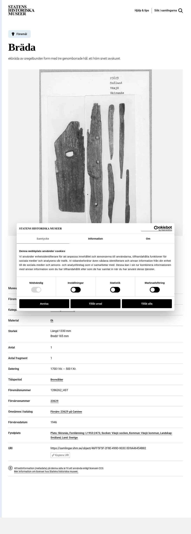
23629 (54, 401)
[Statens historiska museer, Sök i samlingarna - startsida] (21, 10)
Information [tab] (95, 238)
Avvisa (44, 303)
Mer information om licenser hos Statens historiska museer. (46, 471)
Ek (52, 320)
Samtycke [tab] (43, 238)
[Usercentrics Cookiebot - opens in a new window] (156, 228)
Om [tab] (148, 238)
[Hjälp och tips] (142, 10)
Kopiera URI (60, 455)
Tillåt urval (95, 303)
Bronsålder (57, 379)
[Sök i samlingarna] (168, 10)
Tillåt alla (146, 303)
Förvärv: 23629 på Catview (66, 411)
